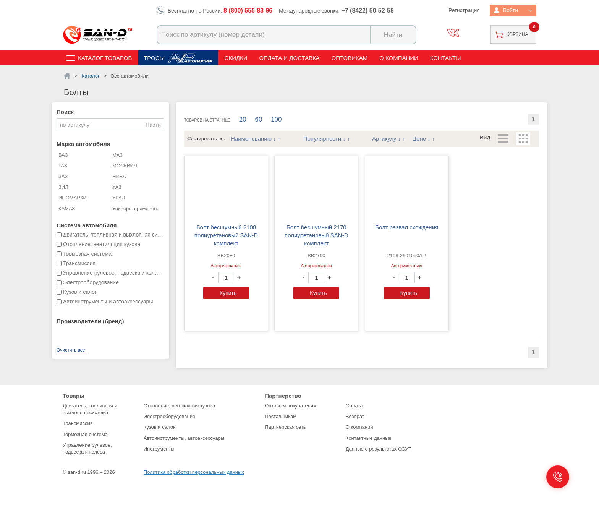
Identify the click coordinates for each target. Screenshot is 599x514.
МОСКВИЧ (124, 166)
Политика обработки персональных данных (194, 472)
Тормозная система (85, 434)
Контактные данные (369, 438)
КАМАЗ (66, 208)
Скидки (236, 58)
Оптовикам (350, 58)
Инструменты (159, 449)
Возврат (355, 416)
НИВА (119, 176)
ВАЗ (63, 155)
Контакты (445, 58)
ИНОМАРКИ (72, 198)
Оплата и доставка (289, 58)
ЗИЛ (63, 187)
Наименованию (251, 138)
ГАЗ (62, 166)
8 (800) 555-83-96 (247, 10)
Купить (228, 293)
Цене (419, 138)
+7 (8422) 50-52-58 (367, 10)
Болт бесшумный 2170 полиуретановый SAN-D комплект (316, 235)
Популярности (322, 138)
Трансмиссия (78, 423)
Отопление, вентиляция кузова (179, 406)
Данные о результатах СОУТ (378, 449)
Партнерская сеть (285, 427)
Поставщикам (280, 416)
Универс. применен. (135, 208)
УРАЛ (118, 198)
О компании (398, 58)
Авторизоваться (225, 265)
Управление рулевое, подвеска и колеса (87, 448)
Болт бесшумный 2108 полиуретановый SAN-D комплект (226, 235)
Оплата (354, 406)
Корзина (517, 34)
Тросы (154, 58)
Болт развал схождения (406, 227)
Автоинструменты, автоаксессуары (184, 438)
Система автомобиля (87, 225)
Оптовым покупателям (291, 406)
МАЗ (117, 155)
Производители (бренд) (90, 321)
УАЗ (116, 187)
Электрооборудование (170, 416)
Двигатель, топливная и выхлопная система (90, 409)
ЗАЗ (63, 176)
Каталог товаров (105, 58)
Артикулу (384, 138)
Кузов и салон (160, 427)
